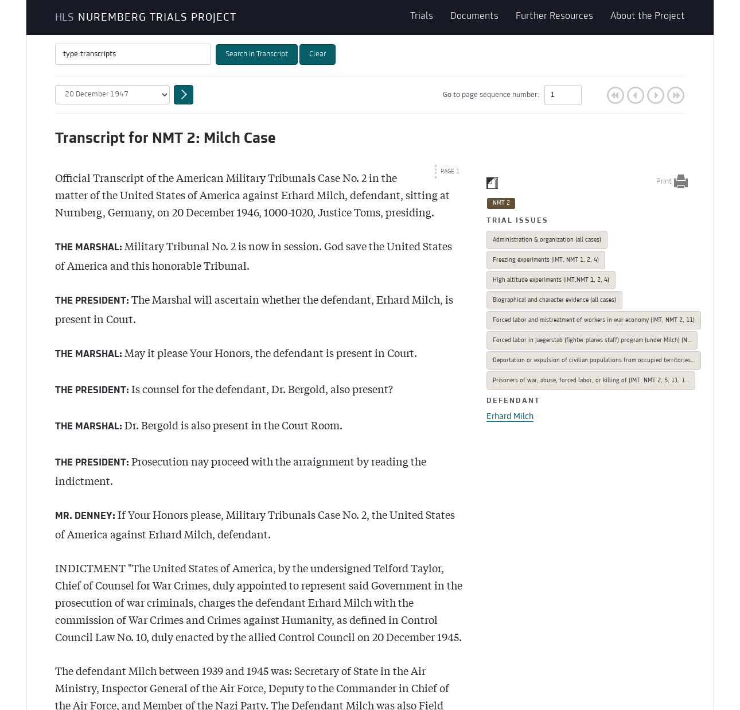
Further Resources (554, 17)
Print (664, 182)
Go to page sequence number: (512, 95)
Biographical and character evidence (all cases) (554, 300)
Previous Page (635, 95)
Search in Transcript (256, 55)
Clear (317, 55)
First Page (615, 95)
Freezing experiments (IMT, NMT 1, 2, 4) (546, 260)
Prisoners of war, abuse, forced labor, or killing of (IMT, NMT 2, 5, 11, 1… (591, 381)
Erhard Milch (509, 416)
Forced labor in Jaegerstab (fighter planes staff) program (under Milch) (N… (592, 340)
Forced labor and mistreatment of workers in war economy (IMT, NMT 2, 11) (594, 320)
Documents (474, 17)
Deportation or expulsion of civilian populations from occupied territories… (594, 361)
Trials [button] (421, 17)
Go (595, 95)
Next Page (655, 95)
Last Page (676, 95)
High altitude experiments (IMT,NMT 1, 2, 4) (551, 280)
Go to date (183, 94)
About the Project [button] (647, 17)
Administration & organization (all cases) (547, 240)
